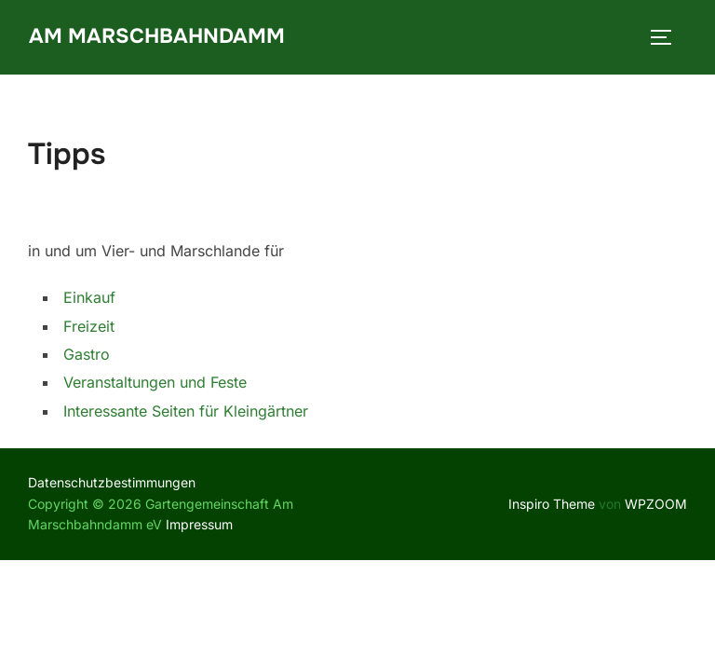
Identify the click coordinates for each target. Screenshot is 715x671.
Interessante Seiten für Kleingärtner (185, 411)
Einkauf (89, 297)
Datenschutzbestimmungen (112, 482)
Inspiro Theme (551, 504)
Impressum (199, 524)
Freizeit (89, 326)
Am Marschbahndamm (157, 36)
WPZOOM (656, 504)
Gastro (86, 354)
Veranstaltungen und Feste (155, 382)
